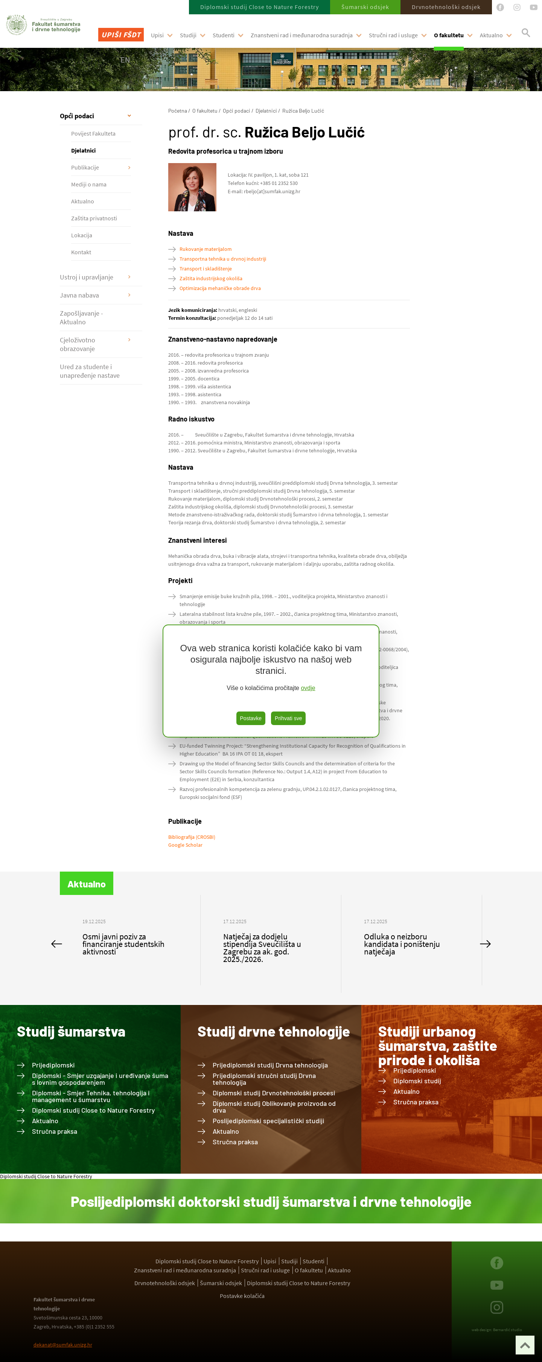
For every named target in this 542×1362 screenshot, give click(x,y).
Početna (177, 110)
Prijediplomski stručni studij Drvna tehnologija (264, 1078)
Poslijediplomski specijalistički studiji (268, 1120)
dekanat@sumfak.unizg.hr (62, 1344)
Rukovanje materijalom (206, 249)
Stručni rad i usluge (393, 35)
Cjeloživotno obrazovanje (77, 344)
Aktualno (491, 35)
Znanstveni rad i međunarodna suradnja (302, 35)
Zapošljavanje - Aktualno (81, 317)
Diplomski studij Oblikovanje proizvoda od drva (274, 1106)
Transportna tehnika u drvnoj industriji (223, 258)
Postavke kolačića (242, 1295)
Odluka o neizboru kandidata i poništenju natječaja (402, 944)
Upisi (157, 35)
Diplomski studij (417, 1080)
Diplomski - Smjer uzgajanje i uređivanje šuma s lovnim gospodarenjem (100, 1078)
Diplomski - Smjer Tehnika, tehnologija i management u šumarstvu (91, 1096)
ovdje (308, 688)
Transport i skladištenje (206, 268)
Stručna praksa (54, 1131)
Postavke (251, 718)
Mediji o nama (89, 184)
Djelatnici (83, 150)
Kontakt (81, 252)
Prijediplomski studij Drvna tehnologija (270, 1065)
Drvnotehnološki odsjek (446, 7)
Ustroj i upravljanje (86, 277)
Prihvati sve (288, 718)
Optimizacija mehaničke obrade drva (220, 288)
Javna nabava (79, 295)
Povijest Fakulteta (93, 133)
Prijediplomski (53, 1065)
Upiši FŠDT (121, 34)
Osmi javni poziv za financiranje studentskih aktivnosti (123, 944)
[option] (130, 940)
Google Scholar (185, 844)
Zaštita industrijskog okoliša (211, 278)
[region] (271, 681)
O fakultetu (449, 35)
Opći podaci (77, 115)
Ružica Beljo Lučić (303, 110)
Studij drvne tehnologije (274, 1031)
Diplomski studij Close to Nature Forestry (259, 7)
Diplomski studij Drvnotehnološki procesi (274, 1093)
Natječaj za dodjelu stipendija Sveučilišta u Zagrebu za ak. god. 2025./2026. (262, 947)
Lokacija (81, 235)
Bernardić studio (507, 1329)
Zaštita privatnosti (94, 218)
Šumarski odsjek (365, 7)
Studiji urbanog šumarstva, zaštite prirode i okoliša (437, 1045)
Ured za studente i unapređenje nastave (90, 371)
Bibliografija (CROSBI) (191, 837)
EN (125, 59)
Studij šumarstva (71, 1031)
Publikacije (85, 167)
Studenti (223, 35)
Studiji (188, 35)
